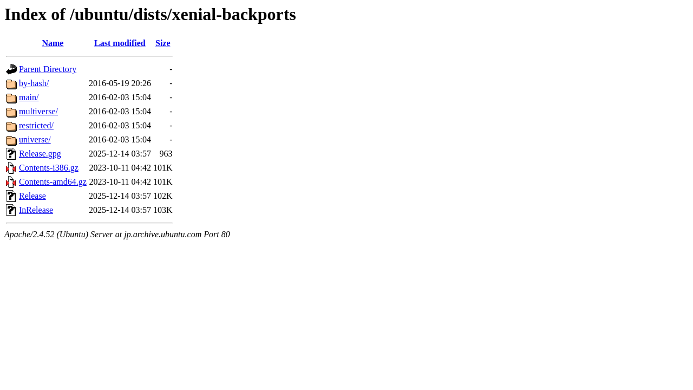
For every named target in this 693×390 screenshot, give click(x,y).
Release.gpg (40, 153)
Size (163, 43)
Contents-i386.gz (49, 167)
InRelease (36, 209)
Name (52, 43)
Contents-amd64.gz (53, 181)
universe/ (35, 139)
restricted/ (36, 125)
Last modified (120, 43)
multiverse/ (38, 111)
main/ (28, 97)
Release (32, 195)
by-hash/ (34, 83)
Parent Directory (47, 69)
